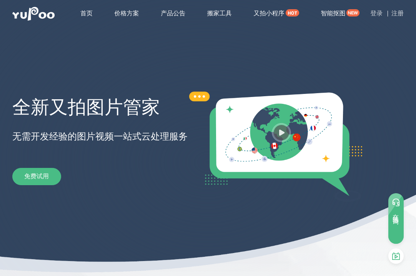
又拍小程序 (268, 13)
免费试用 (43, 176)
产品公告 (173, 13)
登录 (376, 13)
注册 (397, 13)
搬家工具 (219, 13)
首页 (86, 13)
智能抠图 (333, 13)
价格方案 (127, 13)
